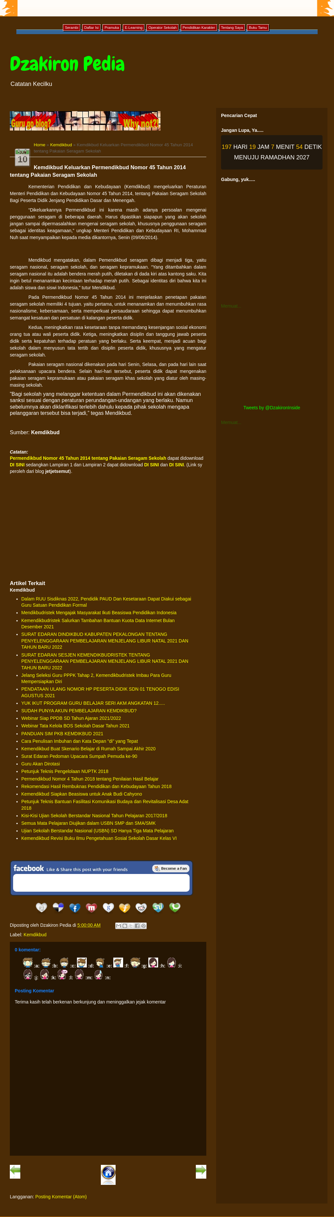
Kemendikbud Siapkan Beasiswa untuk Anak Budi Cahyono (81, 794)
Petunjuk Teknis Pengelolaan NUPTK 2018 (64, 771)
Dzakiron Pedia (67, 63)
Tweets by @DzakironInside (271, 407)
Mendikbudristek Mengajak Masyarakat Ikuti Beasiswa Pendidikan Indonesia (98, 612)
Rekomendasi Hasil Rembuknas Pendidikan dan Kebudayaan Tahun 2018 (96, 786)
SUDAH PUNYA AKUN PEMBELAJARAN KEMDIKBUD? (79, 710)
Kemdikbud (61, 144)
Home (39, 144)
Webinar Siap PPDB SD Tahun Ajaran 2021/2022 (71, 718)
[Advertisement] (108, 527)
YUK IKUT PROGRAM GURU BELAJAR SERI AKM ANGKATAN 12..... (93, 703)
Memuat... (231, 306)
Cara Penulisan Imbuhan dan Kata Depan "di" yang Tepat (79, 741)
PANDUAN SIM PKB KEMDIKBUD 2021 (62, 733)
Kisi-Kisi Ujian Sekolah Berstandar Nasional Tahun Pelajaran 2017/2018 (94, 815)
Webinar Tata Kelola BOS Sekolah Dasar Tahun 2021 (75, 725)
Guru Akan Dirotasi (40, 763)
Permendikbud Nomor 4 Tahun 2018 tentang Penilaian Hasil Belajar (89, 778)
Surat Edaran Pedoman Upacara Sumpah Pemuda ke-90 (79, 756)
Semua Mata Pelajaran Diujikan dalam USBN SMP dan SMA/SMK (88, 823)
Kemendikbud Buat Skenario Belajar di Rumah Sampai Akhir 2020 (88, 748)
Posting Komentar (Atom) (61, 1196)
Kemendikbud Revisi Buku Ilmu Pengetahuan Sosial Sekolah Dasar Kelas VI (99, 838)
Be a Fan (171, 868)
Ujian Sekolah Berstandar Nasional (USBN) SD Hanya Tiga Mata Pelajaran (97, 830)
